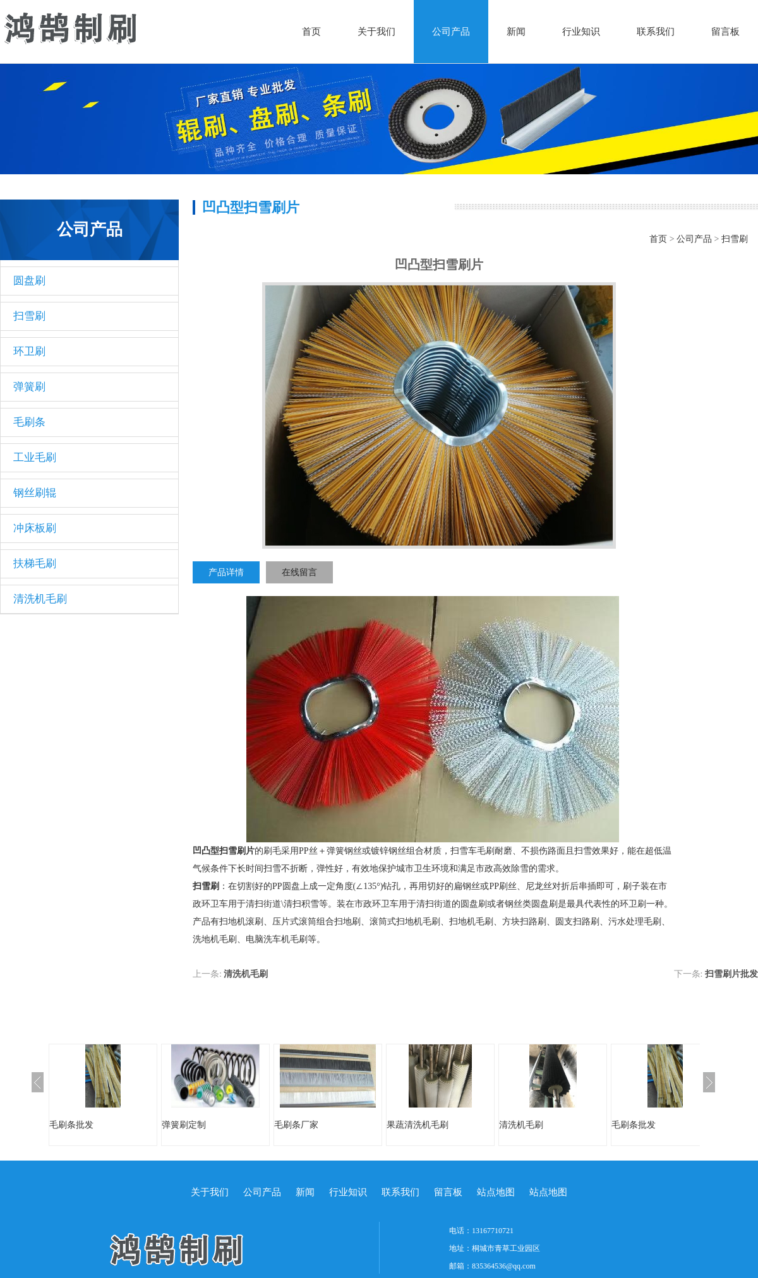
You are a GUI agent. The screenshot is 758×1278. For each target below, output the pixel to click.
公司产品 (451, 32)
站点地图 (496, 1192)
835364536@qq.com (504, 1266)
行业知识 (581, 32)
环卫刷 (29, 351)
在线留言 (299, 572)
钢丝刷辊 (34, 493)
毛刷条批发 (71, 1125)
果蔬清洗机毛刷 (417, 1125)
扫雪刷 (29, 316)
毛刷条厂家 (296, 1125)
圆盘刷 (29, 281)
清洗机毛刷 (40, 599)
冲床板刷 (34, 528)
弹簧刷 (29, 387)
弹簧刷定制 (184, 1125)
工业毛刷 (34, 457)
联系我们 (656, 32)
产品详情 (226, 572)
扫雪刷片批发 (731, 974)
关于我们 (376, 32)
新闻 (516, 32)
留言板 (725, 32)
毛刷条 (29, 422)
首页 (311, 32)
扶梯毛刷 (34, 564)
